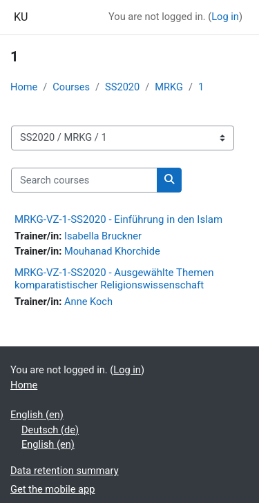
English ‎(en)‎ (37, 414)
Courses (71, 87)
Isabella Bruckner (103, 236)
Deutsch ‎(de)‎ (50, 430)
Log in (225, 16)
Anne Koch (88, 301)
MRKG (169, 87)
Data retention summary (64, 470)
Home (23, 87)
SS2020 (122, 87)
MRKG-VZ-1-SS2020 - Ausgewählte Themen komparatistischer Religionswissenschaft (114, 278)
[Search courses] (84, 180)
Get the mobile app (52, 489)
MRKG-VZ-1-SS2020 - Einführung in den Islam (118, 219)
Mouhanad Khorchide (112, 251)
